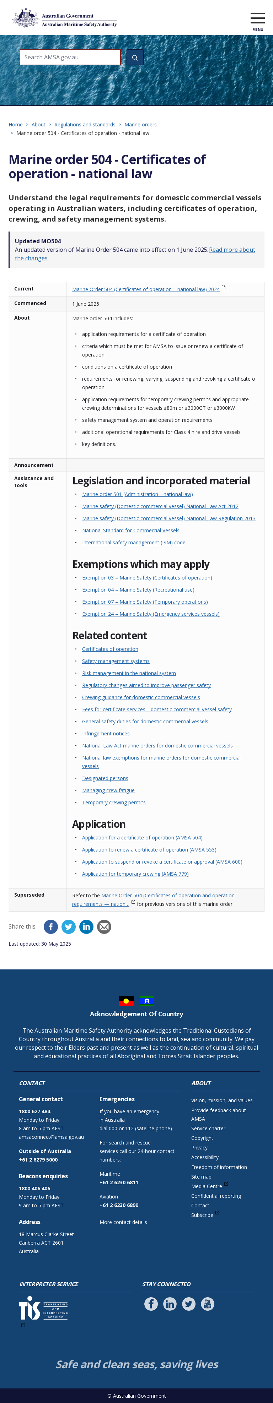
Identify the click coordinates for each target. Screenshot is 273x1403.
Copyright (202, 1138)
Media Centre (206, 1186)
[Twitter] (68, 927)
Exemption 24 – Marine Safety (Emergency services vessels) (151, 613)
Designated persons (105, 778)
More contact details (123, 1222)
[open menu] (258, 19)
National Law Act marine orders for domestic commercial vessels (157, 745)
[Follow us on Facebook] (151, 1304)
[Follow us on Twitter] (189, 1304)
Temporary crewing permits (114, 802)
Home (16, 124)
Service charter (208, 1128)
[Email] (104, 927)
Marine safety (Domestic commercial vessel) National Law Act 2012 (160, 506)
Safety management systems (116, 661)
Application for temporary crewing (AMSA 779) (135, 873)
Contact (200, 1205)
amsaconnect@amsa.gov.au (51, 1136)
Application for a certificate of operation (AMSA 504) (142, 837)
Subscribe (202, 1215)
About (39, 124)
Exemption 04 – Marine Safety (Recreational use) (138, 589)
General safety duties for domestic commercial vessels (145, 721)
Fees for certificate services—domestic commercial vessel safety (157, 709)
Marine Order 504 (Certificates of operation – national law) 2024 (146, 289)
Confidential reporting (216, 1195)
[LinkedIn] (86, 927)
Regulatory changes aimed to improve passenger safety (146, 685)
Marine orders (140, 124)
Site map (201, 1176)
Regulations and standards (85, 124)
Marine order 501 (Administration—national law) (137, 494)
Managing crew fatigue (108, 790)
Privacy (199, 1147)
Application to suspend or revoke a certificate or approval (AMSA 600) (162, 861)
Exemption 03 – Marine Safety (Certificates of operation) (147, 577)
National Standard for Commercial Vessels (131, 530)
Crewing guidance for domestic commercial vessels (141, 697)
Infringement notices (106, 733)
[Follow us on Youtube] (207, 1304)
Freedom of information (219, 1167)
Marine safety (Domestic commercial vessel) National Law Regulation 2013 (169, 518)
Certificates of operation (110, 649)
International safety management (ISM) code (134, 542)
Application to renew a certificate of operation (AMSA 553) (149, 849)
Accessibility (205, 1157)
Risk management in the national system (129, 673)
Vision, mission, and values (222, 1100)
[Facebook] (51, 927)
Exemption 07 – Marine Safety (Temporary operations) (145, 601)
